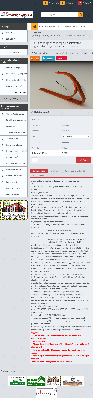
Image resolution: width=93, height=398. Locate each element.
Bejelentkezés (53, 3)
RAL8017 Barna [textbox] (69, 136)
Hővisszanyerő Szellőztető (12, 158)
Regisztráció (69, 3)
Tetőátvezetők (12, 138)
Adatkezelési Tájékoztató (71, 26)
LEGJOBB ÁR (11, 38)
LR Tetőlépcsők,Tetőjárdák (16, 73)
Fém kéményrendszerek (16, 120)
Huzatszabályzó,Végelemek (17, 163)
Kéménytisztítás (12, 181)
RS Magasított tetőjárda (16, 79)
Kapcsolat (37, 32)
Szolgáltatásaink (12, 52)
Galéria (83, 26)
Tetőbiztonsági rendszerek (20, 93)
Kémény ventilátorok (14, 144)
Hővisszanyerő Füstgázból (16, 151)
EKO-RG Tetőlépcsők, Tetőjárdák (14, 68)
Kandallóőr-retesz (13, 169)
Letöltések (55, 170)
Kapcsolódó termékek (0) (75, 170)
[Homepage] (35, 26)
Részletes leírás (38, 170)
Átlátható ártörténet (39, 112)
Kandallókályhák (12, 126)
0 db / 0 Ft (87, 3)
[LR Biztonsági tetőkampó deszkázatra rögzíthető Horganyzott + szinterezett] (61, 62)
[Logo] (16, 14)
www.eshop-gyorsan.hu (20, 371)
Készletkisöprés (12, 194)
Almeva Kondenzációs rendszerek (15, 114)
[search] (80, 14)
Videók (41, 26)
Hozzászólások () (39, 175)
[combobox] (76, 136)
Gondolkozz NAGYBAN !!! (16, 188)
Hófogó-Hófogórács (14, 98)
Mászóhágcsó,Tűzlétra (15, 86)
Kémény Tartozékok (14, 175)
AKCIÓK (9, 32)
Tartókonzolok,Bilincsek (15, 132)
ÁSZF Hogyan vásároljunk (53, 26)
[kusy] (35, 159)
